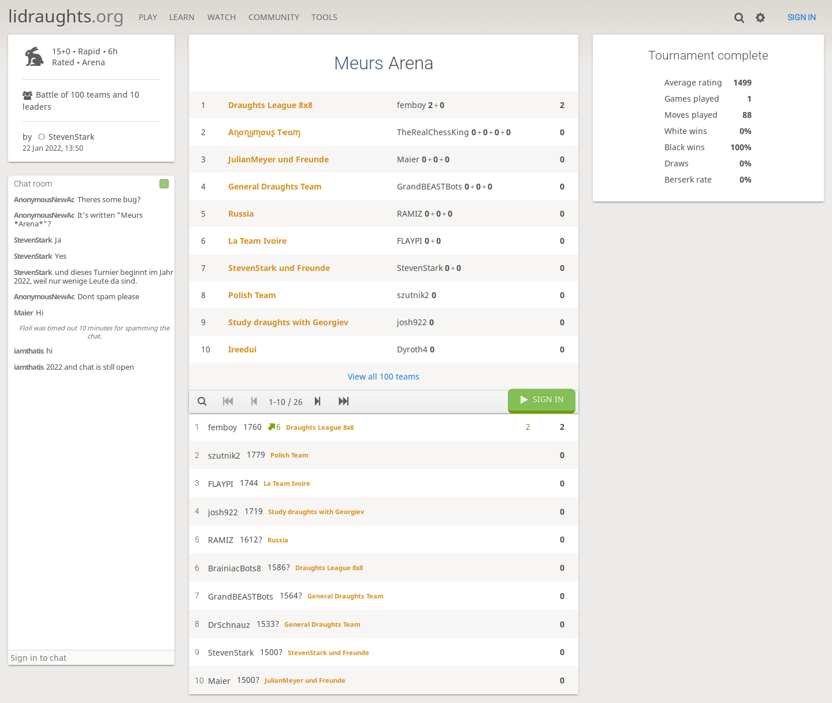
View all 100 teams (383, 376)
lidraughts (66, 16)
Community (273, 17)
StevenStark (64, 136)
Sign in (802, 17)
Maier (23, 313)
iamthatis (28, 351)
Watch (221, 17)
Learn (182, 17)
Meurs (359, 63)
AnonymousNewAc (44, 199)
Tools (324, 17)
